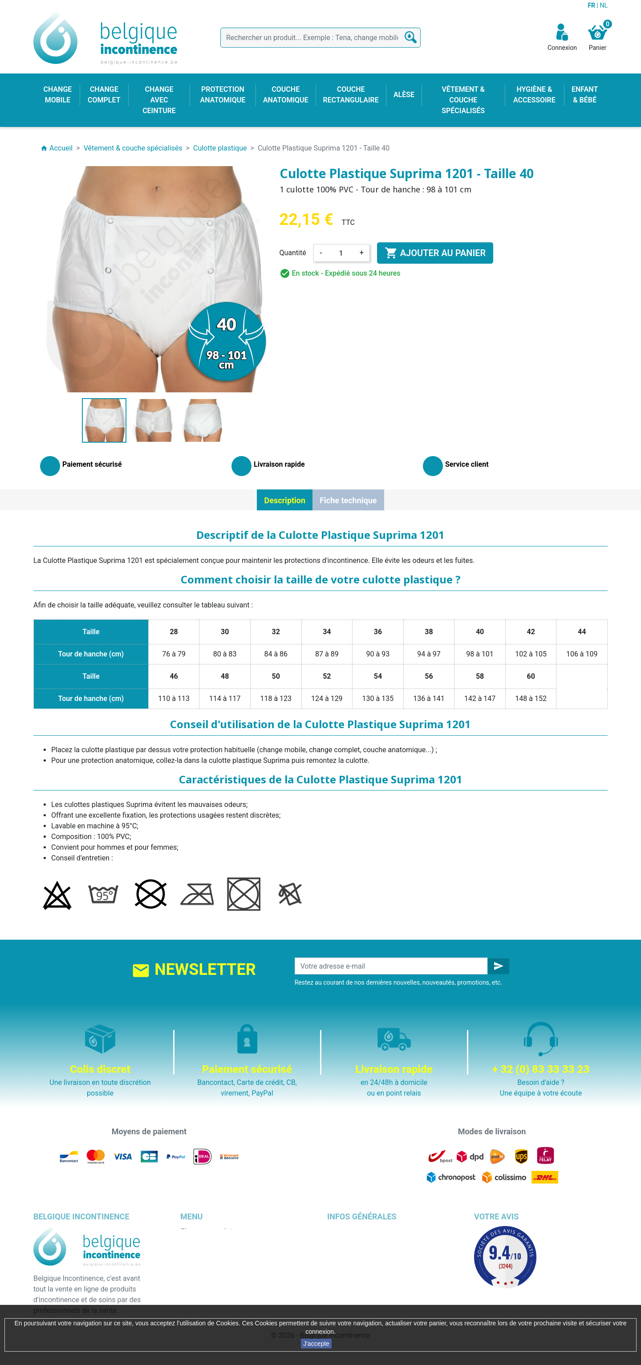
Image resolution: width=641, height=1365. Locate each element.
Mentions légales (354, 1242)
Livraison (341, 1231)
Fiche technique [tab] (348, 500)
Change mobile (204, 1242)
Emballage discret (355, 1284)
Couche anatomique (212, 1274)
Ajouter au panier (435, 253)
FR (592, 5)
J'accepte (316, 1343)
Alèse (189, 1252)
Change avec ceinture (214, 1263)
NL (604, 5)
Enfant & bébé (202, 1295)
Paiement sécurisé (356, 1274)
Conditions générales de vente (374, 1252)
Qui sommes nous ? (358, 1263)
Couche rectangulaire (213, 1284)
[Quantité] (341, 252)
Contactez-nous (352, 1295)
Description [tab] (284, 500)
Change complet (206, 1231)
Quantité (293, 253)
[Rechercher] (320, 38)
